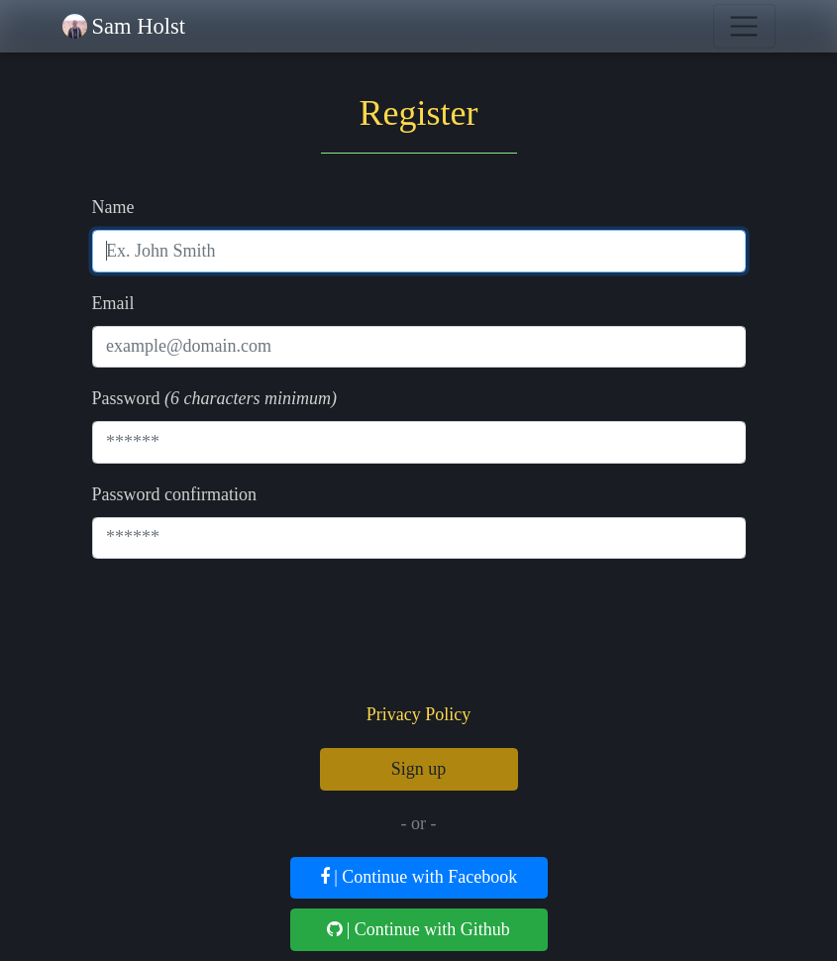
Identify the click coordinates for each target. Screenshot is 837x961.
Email (113, 303)
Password (126, 398)
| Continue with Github (418, 929)
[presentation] (419, 636)
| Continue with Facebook (419, 877)
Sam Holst (138, 26)
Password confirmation (174, 494)
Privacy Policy (418, 714)
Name (113, 207)
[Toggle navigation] (744, 26)
